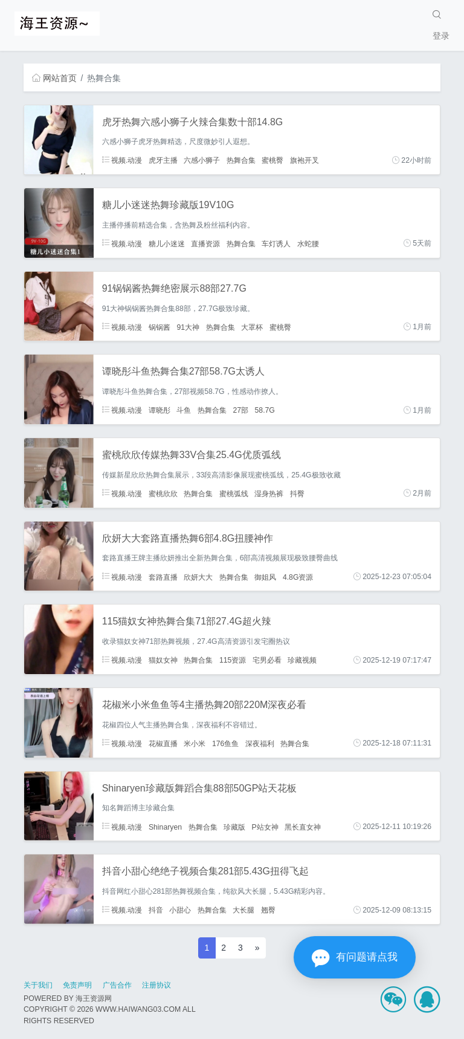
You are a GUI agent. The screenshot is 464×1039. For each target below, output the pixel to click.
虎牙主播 (163, 160)
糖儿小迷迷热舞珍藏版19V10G (168, 205)
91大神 (187, 327)
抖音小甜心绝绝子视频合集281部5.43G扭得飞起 (205, 871)
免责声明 (77, 985)
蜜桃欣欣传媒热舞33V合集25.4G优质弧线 (191, 455)
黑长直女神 (303, 826)
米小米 (194, 743)
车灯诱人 (276, 243)
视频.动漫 (122, 160)
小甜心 (180, 910)
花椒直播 (163, 743)
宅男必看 (267, 660)
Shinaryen (165, 826)
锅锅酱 (159, 327)
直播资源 (205, 243)
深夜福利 (259, 743)
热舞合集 (241, 160)
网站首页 (54, 78)
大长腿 (243, 910)
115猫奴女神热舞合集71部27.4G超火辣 (186, 621)
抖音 (156, 910)
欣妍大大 (198, 576)
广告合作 (117, 985)
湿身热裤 (268, 493)
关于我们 (38, 985)
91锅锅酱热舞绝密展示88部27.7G (174, 288)
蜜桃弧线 (233, 493)
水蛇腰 (308, 243)
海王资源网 (94, 998)
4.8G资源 (298, 576)
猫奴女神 (163, 660)
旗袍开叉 (304, 160)
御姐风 (265, 576)
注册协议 (156, 985)
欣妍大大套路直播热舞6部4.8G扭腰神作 (188, 538)
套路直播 (163, 576)
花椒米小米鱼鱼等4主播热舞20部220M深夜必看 (204, 705)
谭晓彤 (159, 410)
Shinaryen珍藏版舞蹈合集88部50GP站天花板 (199, 788)
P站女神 (265, 826)
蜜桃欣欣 (163, 493)
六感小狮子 (202, 160)
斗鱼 (183, 410)
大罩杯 (252, 327)
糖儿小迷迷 (167, 243)
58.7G (265, 410)
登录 (441, 36)
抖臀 (297, 493)
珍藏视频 (302, 660)
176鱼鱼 (225, 743)
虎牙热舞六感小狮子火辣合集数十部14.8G (192, 122)
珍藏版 (234, 826)
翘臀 (268, 910)
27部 (240, 410)
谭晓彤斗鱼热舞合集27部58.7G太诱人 (183, 371)
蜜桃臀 (272, 160)
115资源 (232, 660)
